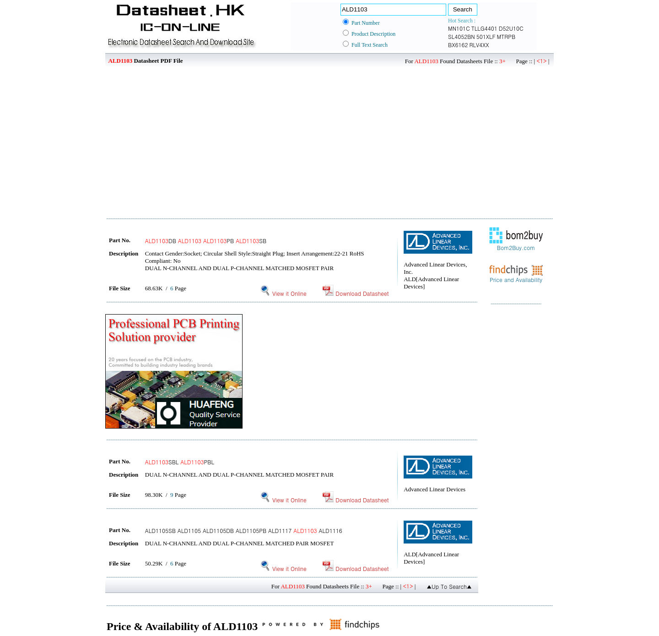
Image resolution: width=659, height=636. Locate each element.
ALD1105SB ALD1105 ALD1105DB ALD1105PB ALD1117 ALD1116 (243, 530)
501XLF (486, 36)
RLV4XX (479, 45)
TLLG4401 (484, 28)
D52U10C (511, 28)
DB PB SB (205, 241)
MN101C (459, 28)
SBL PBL (179, 462)
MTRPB (506, 36)
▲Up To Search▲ (449, 586)
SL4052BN (461, 36)
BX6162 (458, 45)
